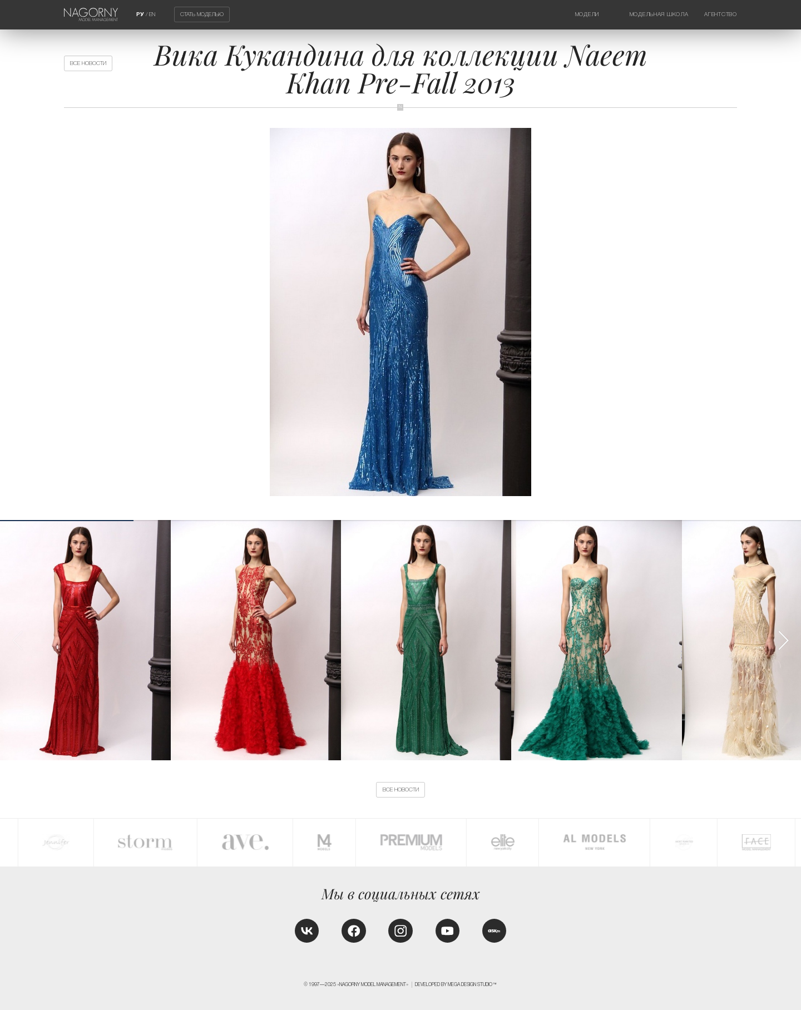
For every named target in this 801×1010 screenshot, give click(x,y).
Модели (587, 14)
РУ (140, 14)
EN (152, 14)
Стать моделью (202, 15)
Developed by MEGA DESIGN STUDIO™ (456, 984)
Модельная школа (659, 14)
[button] (783, 640)
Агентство (720, 14)
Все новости (88, 63)
